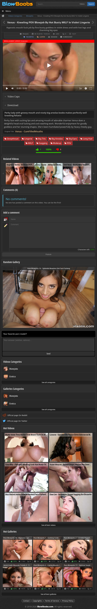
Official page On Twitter (17, 421)
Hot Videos (8, 428)
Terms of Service (52, 601)
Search (91, 4)
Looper (42, 37)
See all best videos (48, 525)
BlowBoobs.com (45, 606)
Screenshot (67, 37)
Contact (26, 601)
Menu (8, 11)
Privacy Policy (67, 601)
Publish (48, 254)
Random (54, 37)
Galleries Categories (13, 389)
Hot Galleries (10, 531)
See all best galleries (48, 594)
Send (48, 353)
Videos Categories (12, 361)
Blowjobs (26, 34)
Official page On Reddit (17, 415)
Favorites (30, 37)
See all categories (48, 382)
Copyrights (37, 601)
